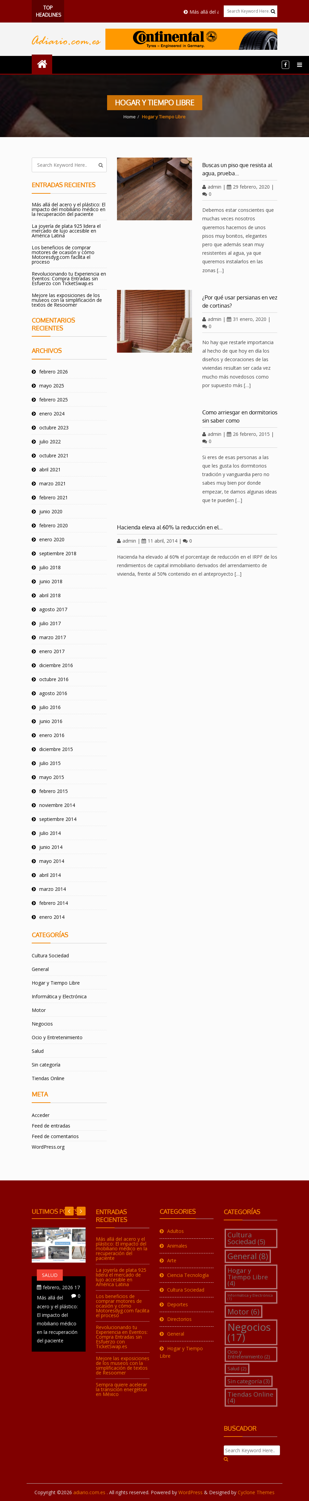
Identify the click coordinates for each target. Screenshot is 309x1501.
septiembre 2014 (57, 819)
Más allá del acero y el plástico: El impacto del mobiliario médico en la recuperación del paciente (68, 209)
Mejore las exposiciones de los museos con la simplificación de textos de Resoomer (67, 300)
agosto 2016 (53, 693)
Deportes (177, 1304)
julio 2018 (50, 567)
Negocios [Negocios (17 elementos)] (249, 1332)
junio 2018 (50, 581)
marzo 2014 (52, 889)
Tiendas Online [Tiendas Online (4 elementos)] (250, 1397)
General (40, 969)
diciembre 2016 (56, 665)
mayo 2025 (51, 385)
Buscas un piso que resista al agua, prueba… (237, 169)
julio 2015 (50, 763)
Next (69, 1211)
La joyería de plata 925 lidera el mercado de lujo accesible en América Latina (66, 231)
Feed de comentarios (55, 1136)
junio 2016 (50, 721)
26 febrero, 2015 (248, 434)
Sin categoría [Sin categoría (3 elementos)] (248, 1381)
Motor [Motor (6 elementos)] (243, 1311)
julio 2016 (50, 707)
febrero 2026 (53, 371)
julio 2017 (50, 623)
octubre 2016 (54, 679)
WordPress (190, 1492)
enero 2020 (51, 539)
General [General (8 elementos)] (247, 1256)
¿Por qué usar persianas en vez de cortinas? (239, 301)
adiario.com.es (90, 1492)
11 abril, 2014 (159, 541)
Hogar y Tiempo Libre (56, 983)
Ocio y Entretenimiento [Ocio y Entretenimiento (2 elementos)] (248, 1354)
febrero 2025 (53, 399)
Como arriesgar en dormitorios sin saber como (239, 416)
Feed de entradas (51, 1125)
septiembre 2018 (57, 553)
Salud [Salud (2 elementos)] (237, 1368)
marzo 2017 (52, 637)
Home (129, 117)
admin (211, 186)
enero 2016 (51, 735)
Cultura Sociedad (50, 955)
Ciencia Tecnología (188, 1275)
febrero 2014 (53, 903)
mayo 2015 (51, 777)
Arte (171, 1260)
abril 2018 (50, 595)
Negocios (42, 1023)
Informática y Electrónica (59, 996)
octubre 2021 (54, 455)
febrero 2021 (53, 497)
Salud (38, 1051)
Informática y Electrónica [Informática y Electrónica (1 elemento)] (250, 1297)
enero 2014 (51, 917)
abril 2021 (50, 469)
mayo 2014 (51, 861)
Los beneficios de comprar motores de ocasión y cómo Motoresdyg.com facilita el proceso (63, 254)
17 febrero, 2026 (61, 1287)
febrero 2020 (53, 525)
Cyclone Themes (256, 1492)
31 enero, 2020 (246, 319)
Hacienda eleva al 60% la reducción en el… (170, 527)
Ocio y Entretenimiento (57, 1037)
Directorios (179, 1319)
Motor (39, 1010)
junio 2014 (50, 847)
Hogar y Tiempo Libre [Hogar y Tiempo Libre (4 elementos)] (247, 1276)
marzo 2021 (52, 483)
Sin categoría (46, 1064)
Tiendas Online (48, 1078)
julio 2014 (50, 833)
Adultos (175, 1231)
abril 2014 (50, 875)
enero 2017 (51, 651)
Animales (177, 1245)
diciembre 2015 (56, 749)
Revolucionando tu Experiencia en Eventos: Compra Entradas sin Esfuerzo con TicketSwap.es (69, 278)
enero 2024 (51, 413)
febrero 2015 (53, 791)
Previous (81, 1211)
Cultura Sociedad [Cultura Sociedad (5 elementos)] (246, 1238)
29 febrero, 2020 (248, 186)
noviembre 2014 (57, 805)
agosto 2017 (53, 609)
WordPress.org (48, 1147)
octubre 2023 (54, 427)
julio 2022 (50, 441)
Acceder (40, 1115)
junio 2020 (50, 511)
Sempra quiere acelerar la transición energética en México (121, 1389)
